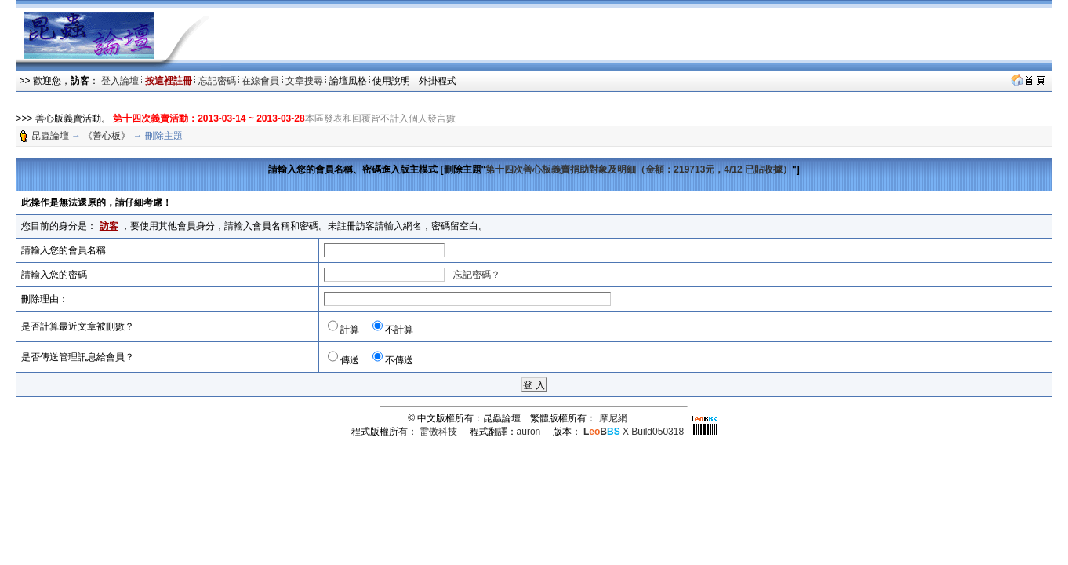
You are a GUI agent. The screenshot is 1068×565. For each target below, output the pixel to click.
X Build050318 (633, 431)
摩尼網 (613, 418)
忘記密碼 (217, 80)
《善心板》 (106, 135)
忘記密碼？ (476, 274)
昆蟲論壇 (50, 135)
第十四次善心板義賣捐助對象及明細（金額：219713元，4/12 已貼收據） (638, 169)
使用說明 (392, 80)
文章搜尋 (304, 80)
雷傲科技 (438, 431)
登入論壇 (120, 80)
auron (529, 431)
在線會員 (260, 80)
